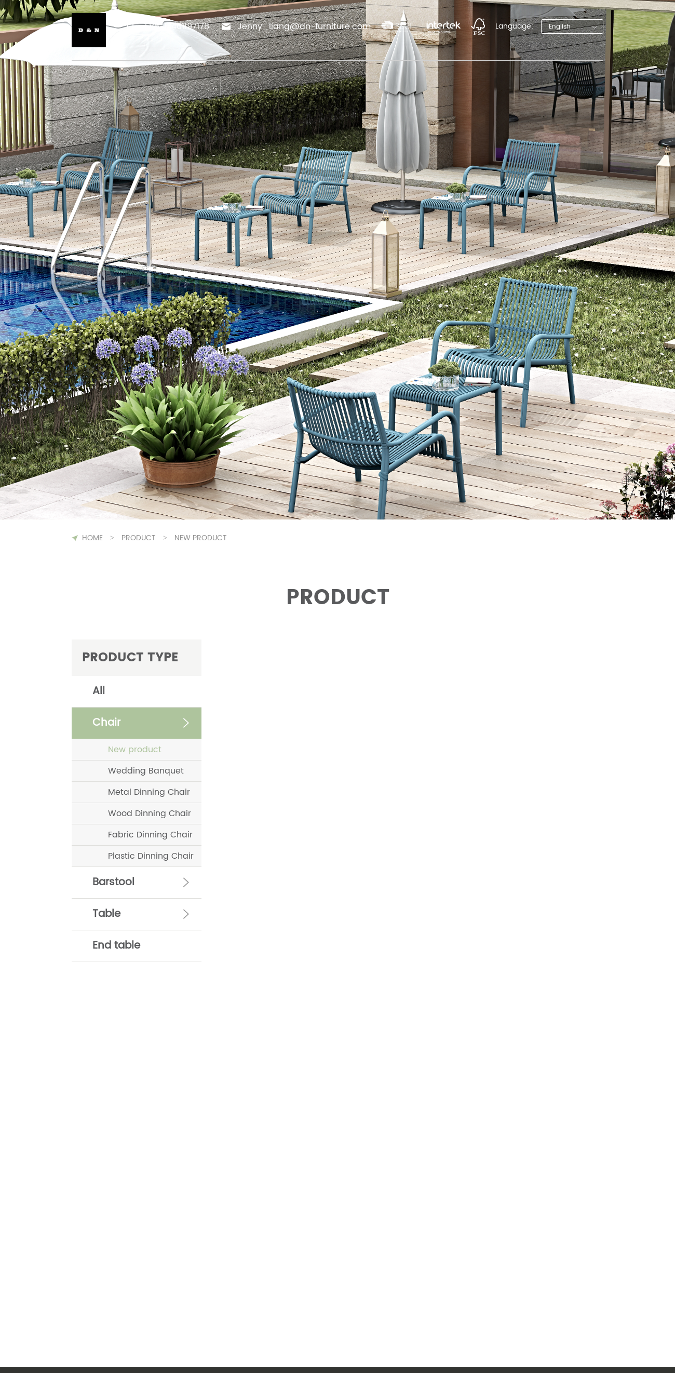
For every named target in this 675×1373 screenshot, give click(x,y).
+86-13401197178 (176, 26)
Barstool (113, 882)
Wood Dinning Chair (149, 813)
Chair (106, 722)
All (98, 691)
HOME (92, 537)
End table (116, 945)
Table (106, 914)
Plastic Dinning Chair (151, 856)
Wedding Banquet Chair (146, 772)
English (560, 27)
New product (134, 749)
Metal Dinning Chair (149, 792)
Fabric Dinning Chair (150, 835)
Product (139, 537)
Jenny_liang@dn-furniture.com (304, 26)
